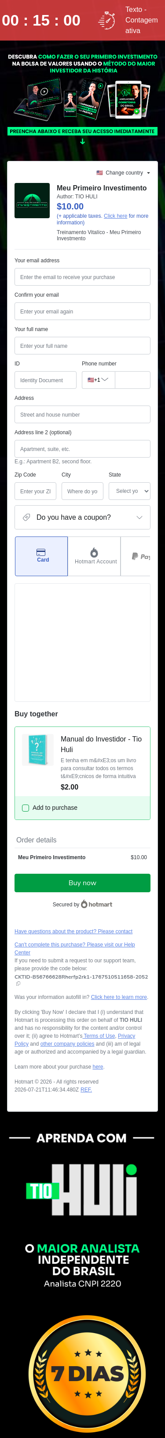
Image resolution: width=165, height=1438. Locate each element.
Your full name (31, 329)
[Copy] (81, 873)
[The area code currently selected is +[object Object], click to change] (98, 380)
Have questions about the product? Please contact (73, 828)
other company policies (67, 934)
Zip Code (25, 475)
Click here (115, 216)
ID (17, 364)
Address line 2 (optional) (43, 432)
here (97, 957)
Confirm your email (37, 295)
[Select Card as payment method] (41, 556)
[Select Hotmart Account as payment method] (94, 556)
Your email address (37, 260)
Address (24, 398)
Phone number (99, 364)
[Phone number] (132, 380)
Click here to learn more (119, 887)
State (91, 475)
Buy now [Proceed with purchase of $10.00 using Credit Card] (82, 779)
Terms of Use (99, 926)
